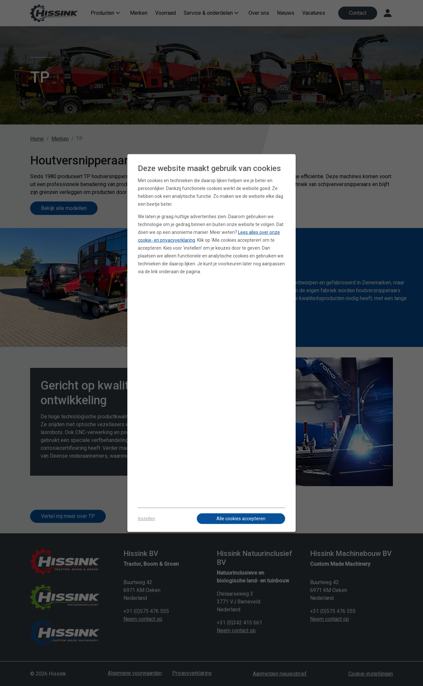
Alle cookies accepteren (241, 518)
